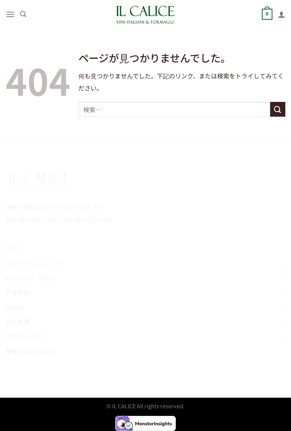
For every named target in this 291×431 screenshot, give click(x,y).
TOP (12, 248)
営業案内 (18, 292)
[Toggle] (282, 263)
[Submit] (277, 109)
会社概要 (18, 321)
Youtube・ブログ (30, 278)
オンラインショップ (33, 263)
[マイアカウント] (281, 14)
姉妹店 (15, 307)
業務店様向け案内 (30, 351)
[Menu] (10, 14)
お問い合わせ (24, 336)
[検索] (23, 14)
